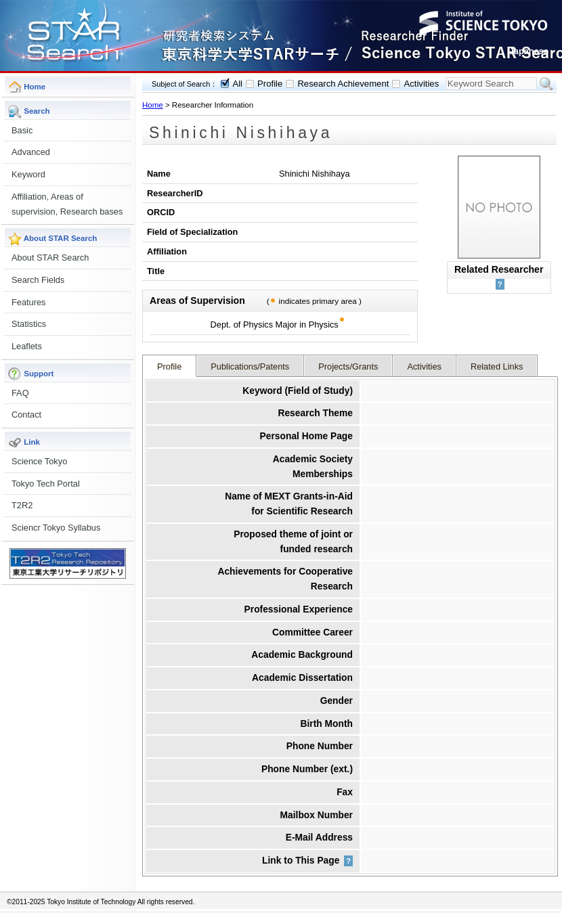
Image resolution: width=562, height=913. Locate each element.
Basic (22, 130)
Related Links (497, 366)
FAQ (20, 393)
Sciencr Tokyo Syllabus (56, 527)
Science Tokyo (39, 461)
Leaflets (27, 346)
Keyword (28, 174)
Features (29, 302)
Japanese (528, 51)
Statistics (29, 324)
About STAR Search (50, 257)
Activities (421, 84)
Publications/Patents (250, 366)
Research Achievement (343, 84)
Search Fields (38, 280)
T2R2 (22, 505)
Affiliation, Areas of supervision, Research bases (67, 204)
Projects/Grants (348, 366)
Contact (26, 414)
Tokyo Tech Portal (46, 483)
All (237, 84)
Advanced (31, 152)
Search (546, 84)
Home (152, 105)
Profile (269, 84)
